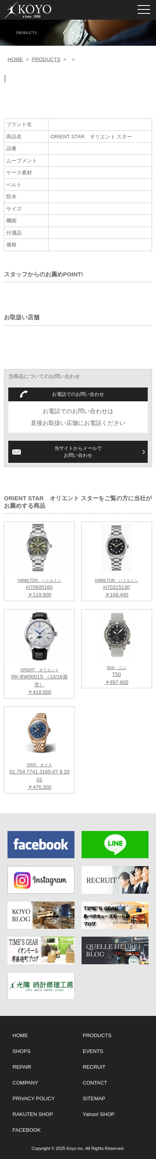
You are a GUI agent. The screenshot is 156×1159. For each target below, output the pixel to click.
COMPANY (25, 1083)
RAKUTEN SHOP (33, 1114)
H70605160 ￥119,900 (39, 588)
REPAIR (22, 1067)
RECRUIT (94, 1067)
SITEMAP (94, 1098)
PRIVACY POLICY (34, 1098)
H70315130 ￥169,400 (116, 588)
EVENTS (93, 1051)
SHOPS (22, 1051)
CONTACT (95, 1083)
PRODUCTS (46, 59)
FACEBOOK (27, 1130)
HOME (15, 59)
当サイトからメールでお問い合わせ (78, 451)
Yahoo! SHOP (99, 1114)
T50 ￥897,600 (116, 675)
